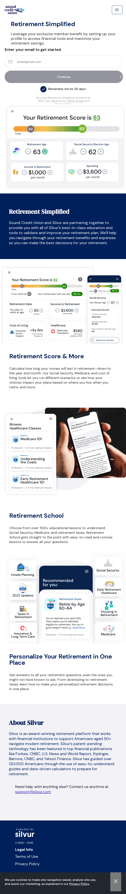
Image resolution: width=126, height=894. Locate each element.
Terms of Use (75, 101)
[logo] (25, 836)
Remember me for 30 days (67, 89)
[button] (43, 88)
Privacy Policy (79, 884)
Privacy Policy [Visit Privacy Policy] (27, 863)
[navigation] (20, 9)
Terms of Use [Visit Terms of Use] (26, 856)
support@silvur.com (33, 791)
